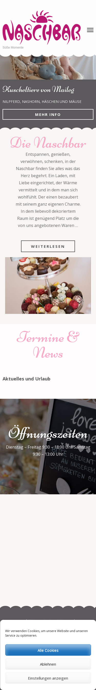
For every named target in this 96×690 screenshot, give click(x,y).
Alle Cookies (48, 650)
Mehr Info (48, 114)
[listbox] (48, 92)
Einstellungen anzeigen (48, 678)
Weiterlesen (48, 246)
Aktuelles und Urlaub (26, 379)
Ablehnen (48, 664)
